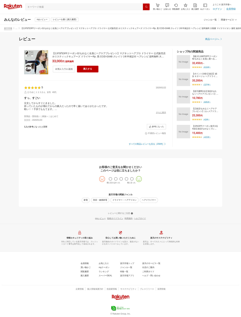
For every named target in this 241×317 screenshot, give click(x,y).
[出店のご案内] (148, 267)
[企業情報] (80, 289)
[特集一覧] (124, 271)
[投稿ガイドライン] (115, 218)
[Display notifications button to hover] (157, 6)
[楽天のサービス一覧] (151, 263)
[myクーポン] (205, 6)
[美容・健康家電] (100, 200)
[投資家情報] (112, 289)
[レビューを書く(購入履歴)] (64, 20)
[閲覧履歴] (176, 6)
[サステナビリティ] (128, 289)
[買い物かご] (86, 267)
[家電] (86, 200)
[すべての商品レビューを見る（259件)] (147, 144)
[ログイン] (217, 8)
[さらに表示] (161, 112)
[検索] (146, 7)
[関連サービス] (229, 19)
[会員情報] (85, 263)
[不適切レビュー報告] (155, 133)
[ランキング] (104, 271)
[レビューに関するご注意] (120, 213)
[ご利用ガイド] (148, 271)
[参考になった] (156, 126)
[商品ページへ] (213, 39)
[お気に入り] (185, 6)
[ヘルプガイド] (140, 218)
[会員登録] (231, 8)
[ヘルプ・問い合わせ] (151, 275)
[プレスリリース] (147, 289)
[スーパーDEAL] (105, 275)
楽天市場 (8, 28)
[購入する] (87, 69)
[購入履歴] (195, 6)
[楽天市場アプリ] (127, 275)
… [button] (16, 28)
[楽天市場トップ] (127, 263)
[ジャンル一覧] (210, 19)
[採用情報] (161, 289)
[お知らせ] (167, 6)
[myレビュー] (42, 20)
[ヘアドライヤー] (149, 200)
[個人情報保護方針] (95, 289)
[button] (167, 6)
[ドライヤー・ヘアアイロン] (124, 200)
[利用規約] (129, 218)
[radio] (110, 179)
